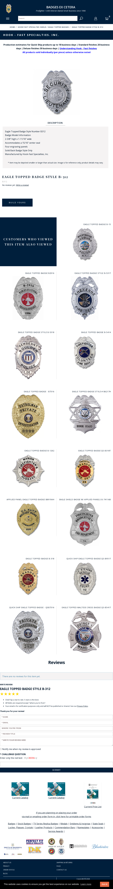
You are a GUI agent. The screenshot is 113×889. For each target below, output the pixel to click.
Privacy (6, 866)
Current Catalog (20, 790)
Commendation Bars (65, 827)
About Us (7, 862)
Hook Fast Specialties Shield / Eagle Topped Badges (43, 27)
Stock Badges (24, 823)
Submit (56, 770)
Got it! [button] (104, 884)
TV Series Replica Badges (45, 823)
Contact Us (62, 870)
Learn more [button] (85, 884)
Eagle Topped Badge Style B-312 (87, 27)
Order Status (8, 870)
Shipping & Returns (64, 862)
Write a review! (22, 185)
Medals (64, 823)
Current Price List (92, 795)
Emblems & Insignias (80, 823)
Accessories (97, 827)
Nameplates (83, 827)
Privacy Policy (82, 706)
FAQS (59, 866)
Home (12, 27)
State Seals (98, 823)
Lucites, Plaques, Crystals (20, 827)
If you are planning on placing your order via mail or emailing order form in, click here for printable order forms (56, 814)
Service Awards (55, 831)
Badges (11, 823)
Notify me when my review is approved (21, 749)
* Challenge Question (13, 754)
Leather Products (43, 827)
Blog (5, 873)
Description (55, 122)
